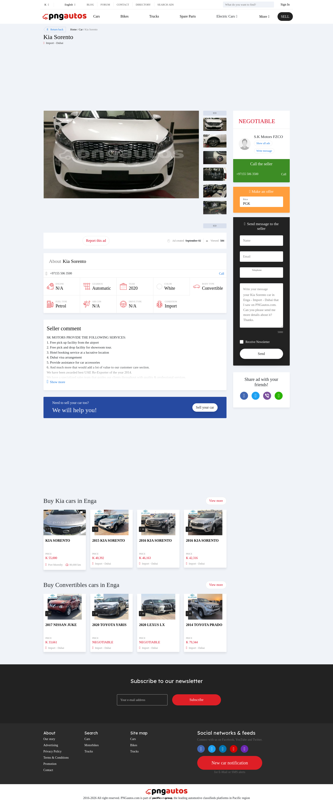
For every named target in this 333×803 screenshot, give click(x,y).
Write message (264, 150)
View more (216, 500)
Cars (96, 16)
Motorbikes (91, 745)
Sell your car (205, 407)
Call (221, 273)
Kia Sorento (91, 29)
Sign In (285, 4)
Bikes (124, 16)
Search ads (166, 4)
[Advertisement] (105, 80)
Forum (105, 4)
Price (245, 199)
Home (73, 29)
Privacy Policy (52, 751)
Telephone (257, 270)
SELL (285, 16)
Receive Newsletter (258, 342)
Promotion (50, 764)
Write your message (255, 289)
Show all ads (263, 143)
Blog (90, 4)
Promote (63, 240)
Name (246, 240)
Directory (143, 4)
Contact (123, 4)
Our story (49, 739)
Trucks (154, 16)
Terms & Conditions (56, 757)
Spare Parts (188, 16)
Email (246, 256)
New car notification (229, 762)
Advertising (50, 745)
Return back (55, 29)
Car (81, 29)
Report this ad (96, 240)
